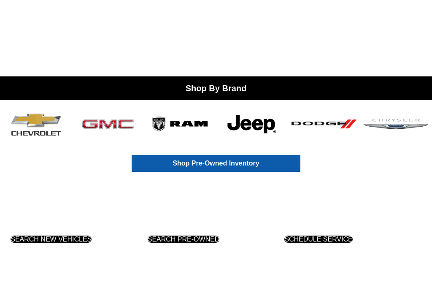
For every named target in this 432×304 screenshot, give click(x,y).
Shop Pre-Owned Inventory (216, 163)
